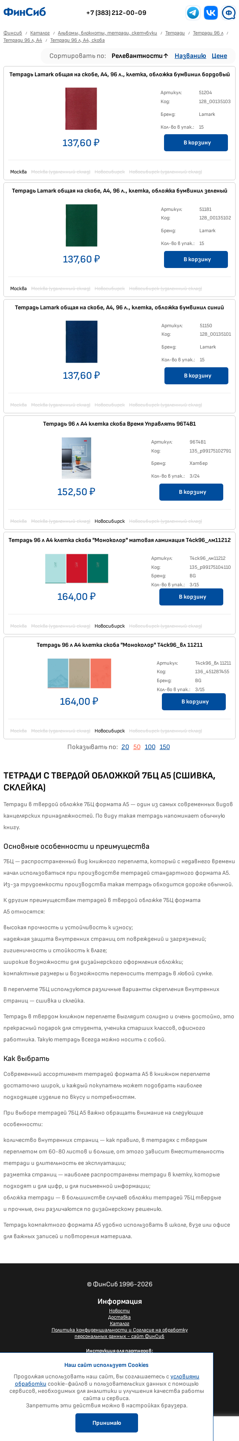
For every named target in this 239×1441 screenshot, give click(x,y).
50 (137, 747)
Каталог (120, 1323)
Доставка (119, 1317)
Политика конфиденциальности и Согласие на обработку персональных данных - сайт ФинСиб (120, 1333)
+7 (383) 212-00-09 (116, 13)
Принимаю (106, 1423)
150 (165, 747)
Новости (119, 1311)
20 (125, 747)
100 (150, 747)
